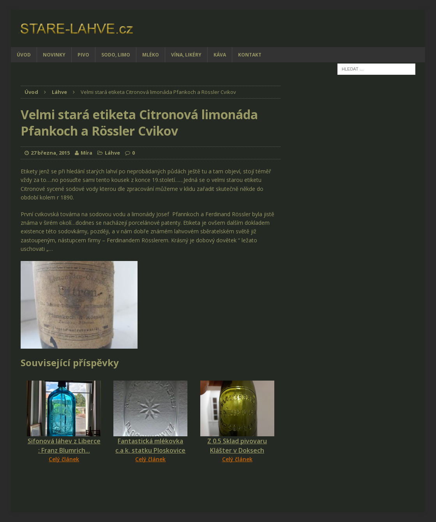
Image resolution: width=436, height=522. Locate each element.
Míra (86, 152)
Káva (220, 54)
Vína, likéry (186, 54)
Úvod (24, 54)
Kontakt (249, 54)
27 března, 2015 (50, 152)
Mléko (150, 54)
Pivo (83, 54)
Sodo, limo (115, 54)
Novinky (54, 54)
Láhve (112, 152)
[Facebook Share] (21, 478)
